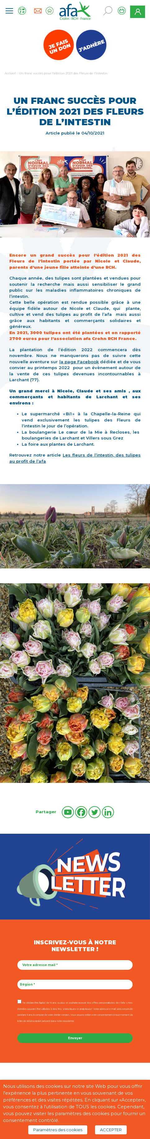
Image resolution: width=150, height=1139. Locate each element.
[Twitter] (95, 812)
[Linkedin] (108, 812)
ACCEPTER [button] (111, 1129)
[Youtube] (68, 812)
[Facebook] (81, 812)
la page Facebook (79, 361)
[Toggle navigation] (9, 10)
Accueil (10, 73)
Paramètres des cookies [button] (57, 1129)
